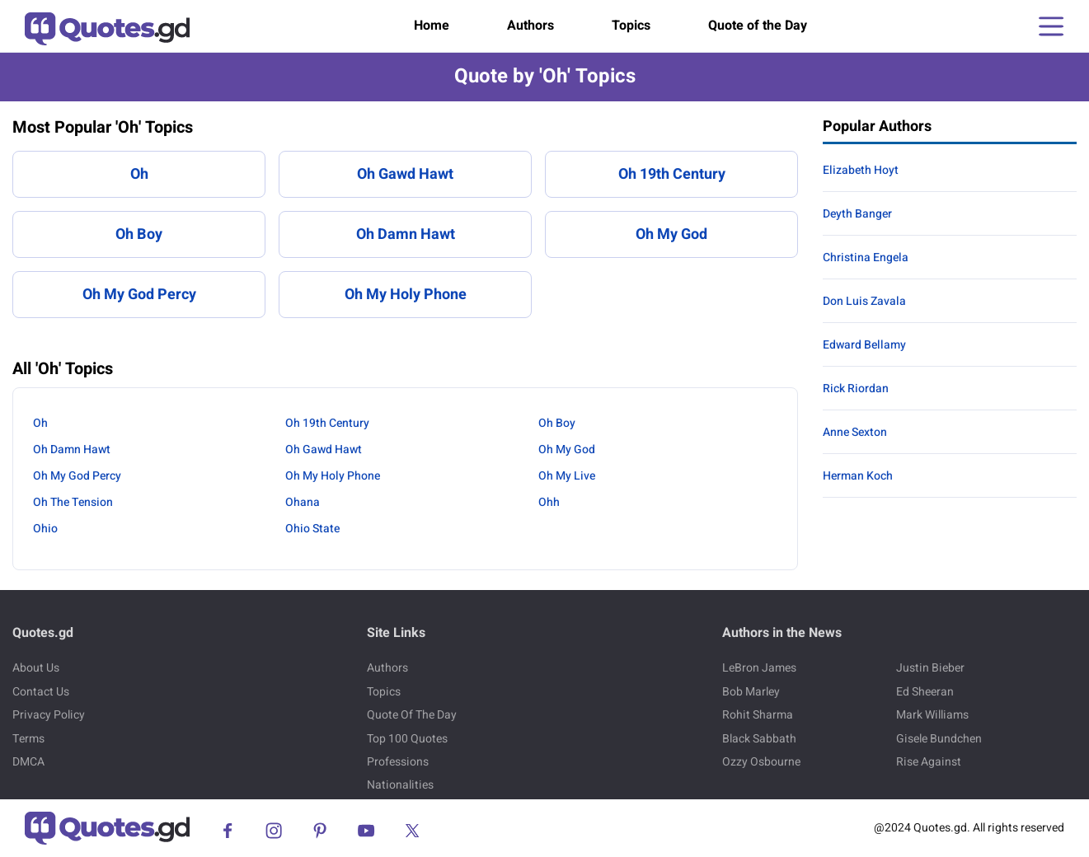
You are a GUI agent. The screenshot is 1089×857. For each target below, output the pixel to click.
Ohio (45, 528)
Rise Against (928, 761)
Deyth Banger (857, 213)
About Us (35, 668)
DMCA (28, 761)
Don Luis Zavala (864, 301)
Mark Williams (932, 715)
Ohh (549, 502)
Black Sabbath (759, 738)
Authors (530, 25)
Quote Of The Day (412, 715)
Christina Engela (865, 257)
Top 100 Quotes (407, 738)
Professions (398, 761)
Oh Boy (138, 234)
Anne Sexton (855, 432)
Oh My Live (566, 476)
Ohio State (312, 528)
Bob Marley (751, 691)
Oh (139, 174)
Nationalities (400, 785)
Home (431, 25)
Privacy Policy (48, 715)
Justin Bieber (930, 668)
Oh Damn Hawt (405, 234)
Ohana (302, 502)
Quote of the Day (757, 25)
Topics (631, 25)
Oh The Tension (73, 502)
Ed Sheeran (925, 691)
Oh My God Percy (139, 294)
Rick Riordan (856, 388)
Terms (28, 738)
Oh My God (671, 234)
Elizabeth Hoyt (861, 170)
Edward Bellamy (864, 345)
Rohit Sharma (757, 715)
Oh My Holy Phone (406, 294)
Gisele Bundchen (939, 738)
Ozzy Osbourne (761, 761)
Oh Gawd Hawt (405, 174)
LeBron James (759, 668)
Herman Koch (858, 476)
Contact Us (40, 691)
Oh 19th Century (671, 174)
